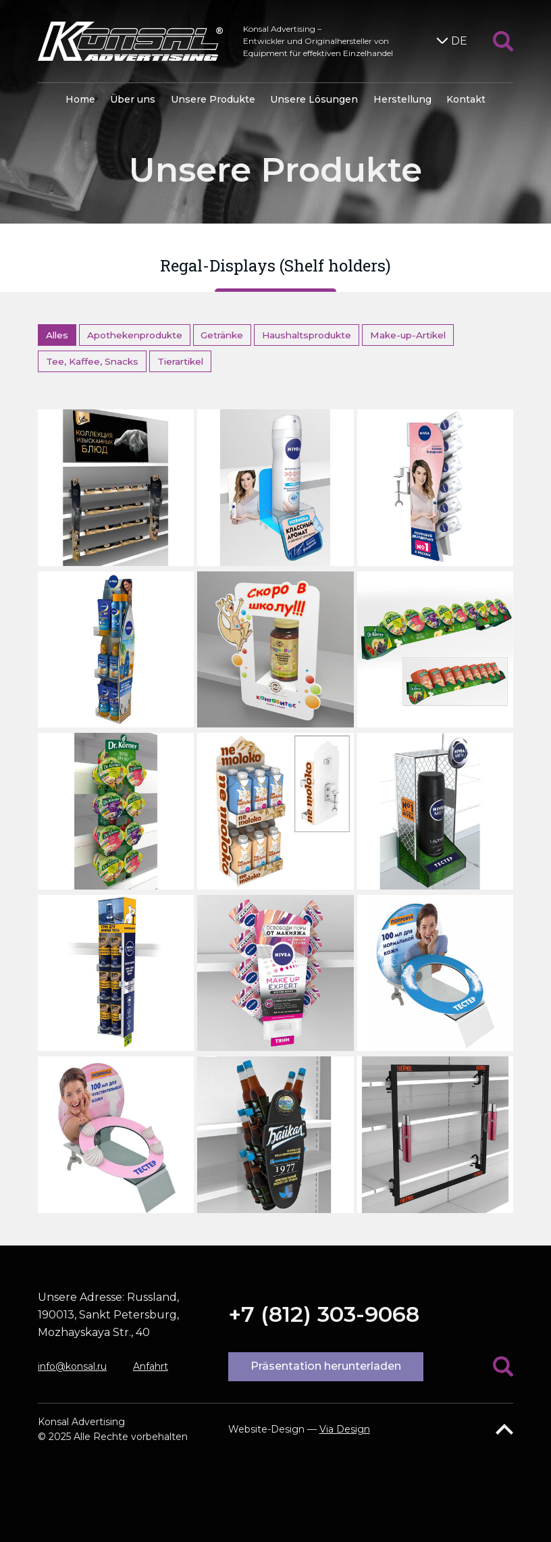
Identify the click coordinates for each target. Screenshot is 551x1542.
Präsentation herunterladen (326, 1366)
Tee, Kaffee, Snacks (92, 361)
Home (80, 99)
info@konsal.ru (72, 1366)
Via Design (344, 1429)
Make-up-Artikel (408, 335)
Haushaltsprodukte (306, 335)
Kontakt (466, 99)
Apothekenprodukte (134, 335)
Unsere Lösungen (314, 99)
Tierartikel (180, 361)
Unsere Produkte (213, 99)
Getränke (222, 335)
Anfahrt (150, 1366)
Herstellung (402, 99)
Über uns (132, 99)
